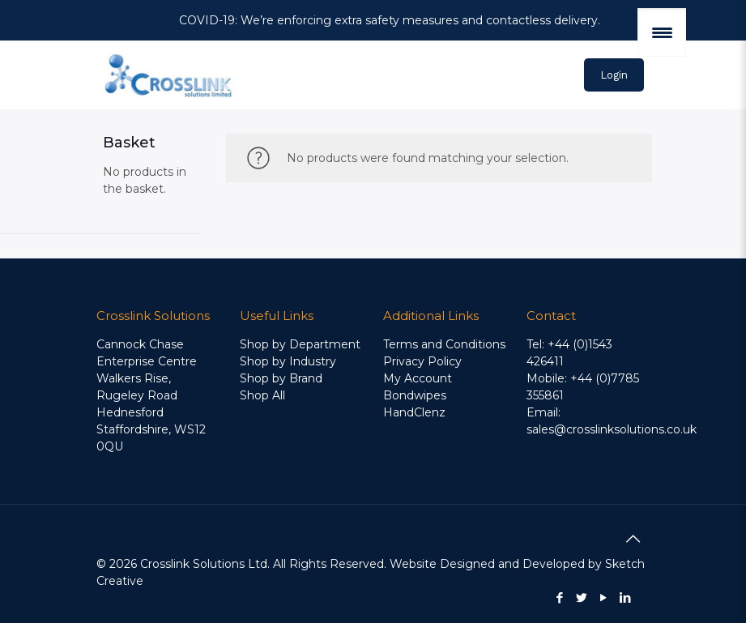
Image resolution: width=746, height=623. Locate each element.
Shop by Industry (288, 361)
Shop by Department (300, 344)
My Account (417, 378)
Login (614, 75)
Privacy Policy (422, 361)
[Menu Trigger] (661, 32)
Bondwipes (414, 395)
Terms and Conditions (444, 344)
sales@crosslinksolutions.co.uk (611, 429)
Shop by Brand (281, 378)
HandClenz (414, 412)
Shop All (262, 395)
